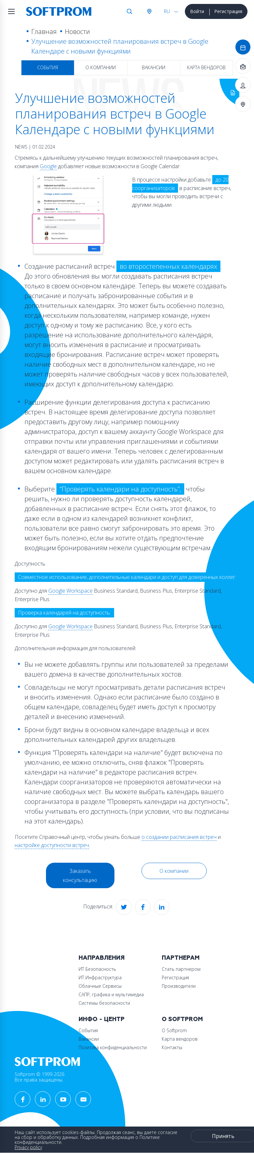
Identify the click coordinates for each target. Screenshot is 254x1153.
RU (167, 11)
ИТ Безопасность (97, 969)
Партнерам (181, 958)
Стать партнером (181, 969)
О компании (100, 67)
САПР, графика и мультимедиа (111, 994)
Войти (197, 11)
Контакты (172, 1047)
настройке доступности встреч (52, 845)
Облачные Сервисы (100, 986)
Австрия (149, 11)
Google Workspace (70, 590)
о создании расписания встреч (179, 837)
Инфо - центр (102, 1019)
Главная (44, 31)
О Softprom (182, 1019)
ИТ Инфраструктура (100, 977)
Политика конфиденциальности (113, 1047)
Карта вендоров (206, 67)
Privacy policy (28, 1147)
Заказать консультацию (80, 875)
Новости (77, 31)
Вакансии (153, 67)
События (47, 67)
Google (48, 166)
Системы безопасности (104, 1003)
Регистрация (228, 11)
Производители (179, 986)
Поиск (129, 11)
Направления (102, 958)
